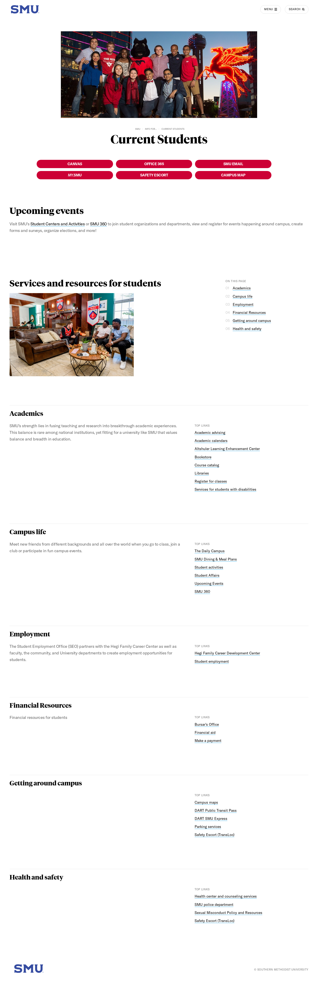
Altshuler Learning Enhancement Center (227, 448)
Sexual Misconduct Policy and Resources (228, 912)
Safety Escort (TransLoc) (214, 834)
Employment (243, 304)
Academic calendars (211, 440)
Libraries (202, 473)
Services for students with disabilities (225, 489)
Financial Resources (249, 312)
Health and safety (247, 328)
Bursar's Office (207, 724)
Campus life (242, 296)
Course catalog (207, 465)
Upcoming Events (209, 583)
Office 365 (154, 163)
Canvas (74, 163)
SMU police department (214, 904)
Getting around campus (252, 320)
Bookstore (203, 457)
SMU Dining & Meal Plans (216, 559)
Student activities (209, 567)
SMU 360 (98, 223)
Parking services (208, 826)
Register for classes (211, 481)
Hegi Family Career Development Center (227, 653)
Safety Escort (154, 175)
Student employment (212, 661)
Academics (242, 288)
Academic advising (210, 432)
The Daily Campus (210, 550)
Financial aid (205, 732)
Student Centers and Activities (57, 223)
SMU (137, 128)
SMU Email (233, 163)
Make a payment (208, 740)
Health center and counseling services (226, 896)
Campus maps (206, 802)
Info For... (151, 128)
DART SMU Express (211, 818)
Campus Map (233, 175)
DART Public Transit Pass (216, 810)
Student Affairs (207, 575)
